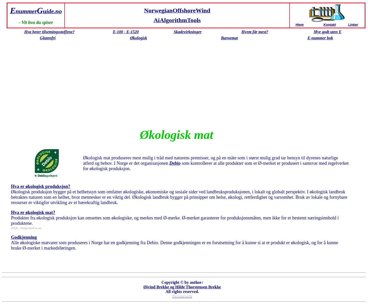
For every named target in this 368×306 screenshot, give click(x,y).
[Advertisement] (176, 89)
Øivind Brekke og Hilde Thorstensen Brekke (182, 287)
